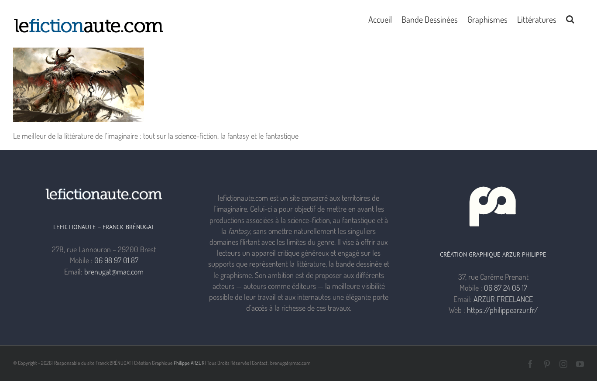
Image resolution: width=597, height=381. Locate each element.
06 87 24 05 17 (505, 287)
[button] (570, 18)
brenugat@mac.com (114, 271)
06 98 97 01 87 (116, 260)
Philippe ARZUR (189, 363)
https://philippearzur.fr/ (502, 310)
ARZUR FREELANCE (503, 299)
